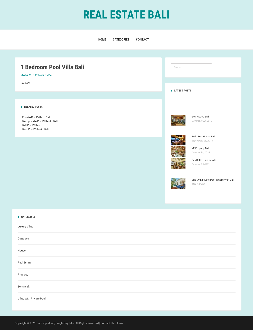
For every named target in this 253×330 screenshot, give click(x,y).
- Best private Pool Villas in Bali (39, 121)
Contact (142, 39)
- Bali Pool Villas (30, 125)
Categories (121, 39)
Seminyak (23, 286)
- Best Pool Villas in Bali (34, 129)
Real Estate (24, 262)
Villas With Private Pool (36, 74)
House (22, 250)
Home (102, 39)
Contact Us (107, 323)
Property (23, 274)
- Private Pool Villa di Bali (35, 117)
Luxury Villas (25, 226)
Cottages (23, 238)
